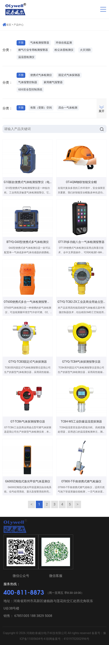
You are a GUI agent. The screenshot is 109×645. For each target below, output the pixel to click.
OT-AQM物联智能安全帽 (81, 182)
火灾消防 (85, 49)
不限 (21, 42)
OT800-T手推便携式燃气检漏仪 (81, 481)
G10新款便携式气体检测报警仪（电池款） (31, 182)
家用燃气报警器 (53, 82)
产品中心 (19, 24)
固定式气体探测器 (69, 75)
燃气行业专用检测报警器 (33, 49)
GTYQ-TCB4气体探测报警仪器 (81, 361)
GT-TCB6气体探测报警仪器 (27, 421)
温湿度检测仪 (26, 57)
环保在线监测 (64, 42)
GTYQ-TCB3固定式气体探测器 (27, 361)
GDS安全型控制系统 (30, 89)
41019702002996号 (76, 638)
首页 (8, 24)
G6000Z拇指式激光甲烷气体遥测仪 (27, 481)
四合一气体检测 (67, 107)
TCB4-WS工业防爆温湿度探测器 (81, 421)
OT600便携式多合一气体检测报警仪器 (28, 301)
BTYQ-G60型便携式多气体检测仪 (28, 242)
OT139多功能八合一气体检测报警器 (81, 242)
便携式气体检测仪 (41, 75)
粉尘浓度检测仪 (63, 49)
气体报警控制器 (27, 82)
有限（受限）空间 (41, 107)
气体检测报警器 (39, 42)
